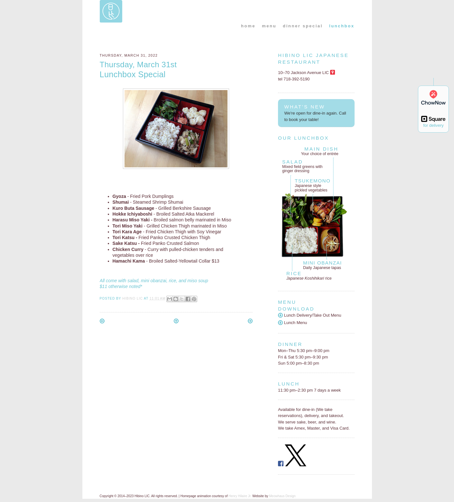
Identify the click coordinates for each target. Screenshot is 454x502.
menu (269, 25)
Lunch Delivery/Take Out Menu (309, 315)
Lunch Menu (292, 322)
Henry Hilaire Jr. (239, 496)
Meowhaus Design (282, 496)
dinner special (303, 25)
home (248, 25)
